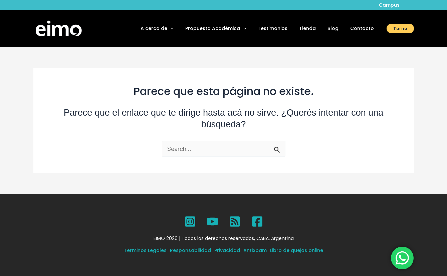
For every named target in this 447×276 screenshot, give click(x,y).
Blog (336, 28)
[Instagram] (190, 221)
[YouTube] (212, 221)
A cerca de (170, 28)
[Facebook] (257, 221)
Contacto (363, 28)
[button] (183, 28)
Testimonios (281, 28)
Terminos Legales (145, 250)
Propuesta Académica (226, 28)
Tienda (313, 28)
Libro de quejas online (296, 250)
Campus (390, 5)
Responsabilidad (190, 250)
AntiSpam (255, 250)
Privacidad (227, 250)
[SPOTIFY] (235, 221)
